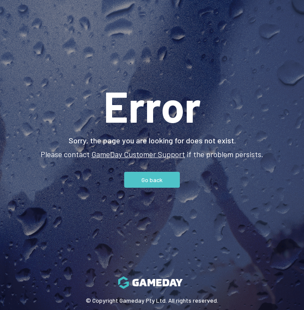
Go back (152, 179)
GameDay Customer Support (138, 154)
